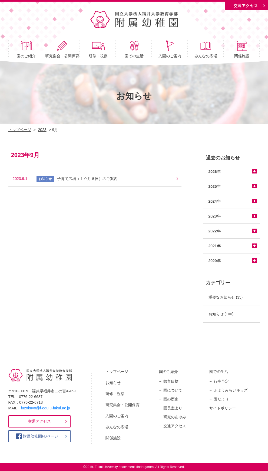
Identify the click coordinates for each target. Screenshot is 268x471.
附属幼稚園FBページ (40, 436)
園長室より (172, 408)
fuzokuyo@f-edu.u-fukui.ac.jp (45, 408)
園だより (221, 399)
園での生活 (134, 49)
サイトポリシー (222, 408)
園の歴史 (170, 399)
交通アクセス (246, 6)
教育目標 (170, 381)
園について (172, 390)
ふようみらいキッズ (231, 390)
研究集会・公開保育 (62, 49)
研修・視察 (98, 49)
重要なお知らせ (222, 297)
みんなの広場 (205, 49)
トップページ (116, 371)
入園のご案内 (169, 49)
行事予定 (221, 381)
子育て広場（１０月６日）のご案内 (87, 178)
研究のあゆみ (174, 417)
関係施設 (241, 49)
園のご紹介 (26, 49)
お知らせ (216, 314)
